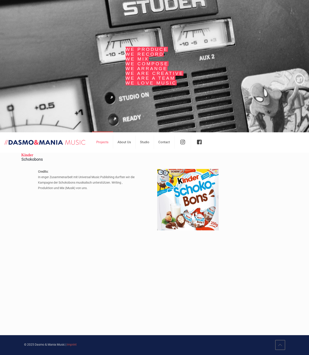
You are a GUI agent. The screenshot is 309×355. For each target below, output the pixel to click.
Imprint (72, 344)
